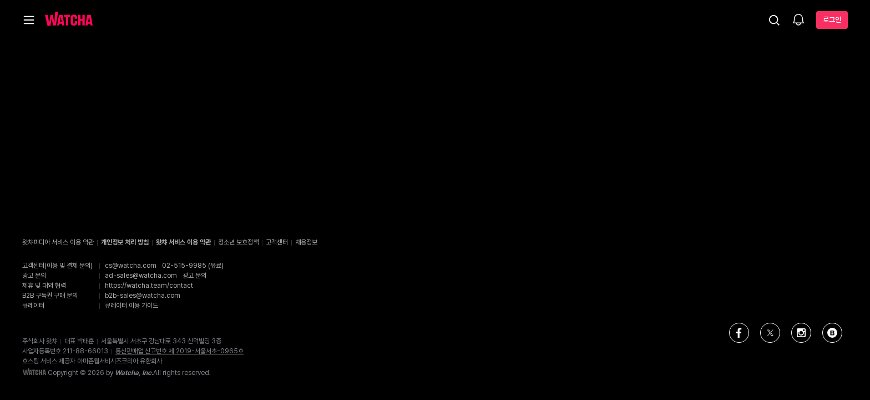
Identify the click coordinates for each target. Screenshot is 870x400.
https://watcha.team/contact (149, 285)
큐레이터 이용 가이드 (131, 305)
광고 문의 (194, 275)
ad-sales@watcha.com (141, 275)
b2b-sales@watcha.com (142, 295)
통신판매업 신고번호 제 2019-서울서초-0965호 (179, 351)
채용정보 (306, 242)
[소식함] (798, 20)
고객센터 (277, 242)
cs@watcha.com (130, 265)
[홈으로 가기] (68, 20)
